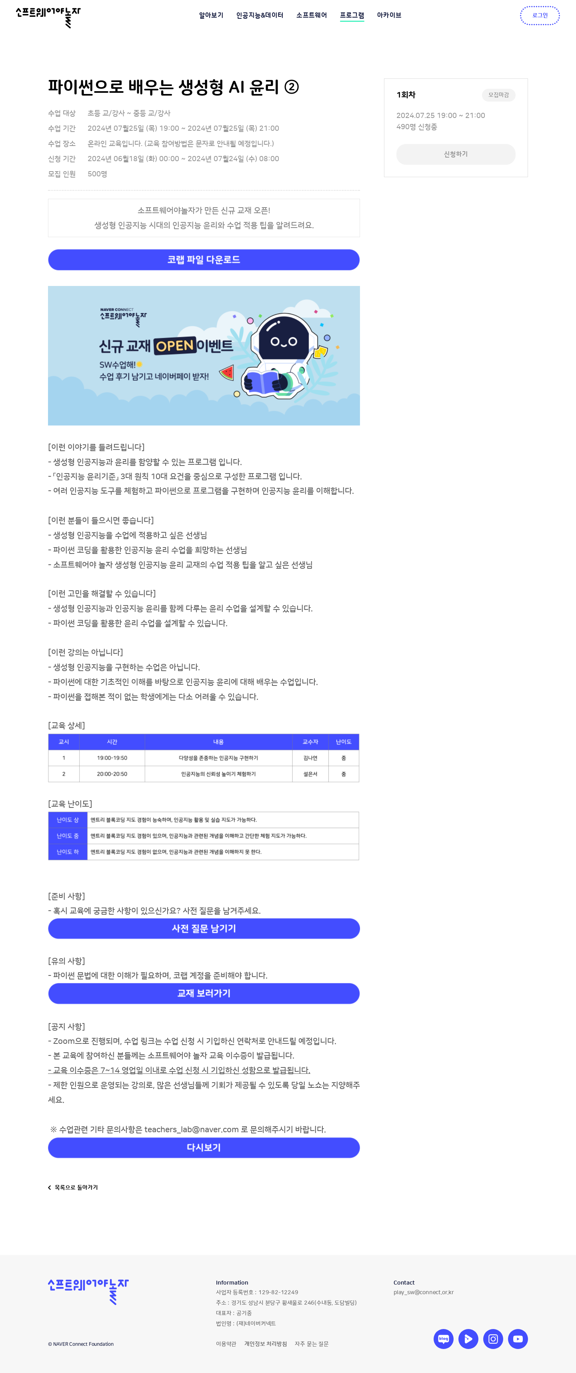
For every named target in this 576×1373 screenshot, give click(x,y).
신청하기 (456, 154)
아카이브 (389, 15)
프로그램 (352, 15)
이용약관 (226, 1344)
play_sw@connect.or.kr (424, 1292)
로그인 (540, 15)
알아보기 (211, 15)
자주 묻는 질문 (311, 1344)
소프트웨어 (311, 15)
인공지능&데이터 (260, 15)
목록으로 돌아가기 (76, 1188)
